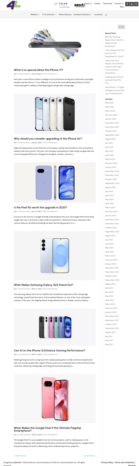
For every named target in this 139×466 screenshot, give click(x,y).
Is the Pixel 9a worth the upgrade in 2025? (40, 207)
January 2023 (110, 264)
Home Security (65, 15)
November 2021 (112, 320)
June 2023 (109, 243)
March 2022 (110, 304)
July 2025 (109, 143)
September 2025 (112, 135)
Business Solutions (82, 15)
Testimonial (107, 4)
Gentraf (17, 462)
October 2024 (111, 179)
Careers (97, 4)
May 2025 (109, 151)
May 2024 (109, 199)
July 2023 (109, 239)
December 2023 (112, 219)
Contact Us (119, 4)
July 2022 (109, 288)
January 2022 (110, 312)
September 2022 (112, 280)
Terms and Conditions (124, 462)
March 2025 (110, 159)
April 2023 (109, 252)
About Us (88, 4)
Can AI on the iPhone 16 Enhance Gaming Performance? (49, 350)
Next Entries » (90, 455)
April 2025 (109, 155)
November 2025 (112, 127)
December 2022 (112, 268)
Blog (122, 7)
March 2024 (110, 207)
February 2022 (111, 308)
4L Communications (23, 74)
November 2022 (112, 272)
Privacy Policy (107, 462)
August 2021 (110, 332)
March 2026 (110, 111)
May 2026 (109, 102)
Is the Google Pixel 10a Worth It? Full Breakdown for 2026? (114, 53)
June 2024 (109, 195)
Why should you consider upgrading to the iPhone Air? (48, 138)
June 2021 (109, 340)
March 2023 (110, 255)
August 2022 (110, 284)
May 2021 (109, 344)
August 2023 (110, 235)
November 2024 (112, 175)
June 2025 (109, 147)
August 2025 (110, 139)
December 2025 (112, 123)
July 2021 (109, 336)
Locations (98, 15)
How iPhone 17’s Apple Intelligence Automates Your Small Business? (114, 90)
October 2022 (111, 276)
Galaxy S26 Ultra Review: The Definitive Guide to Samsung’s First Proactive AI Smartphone (114, 66)
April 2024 (109, 203)
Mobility (34, 15)
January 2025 (110, 167)
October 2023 (111, 227)
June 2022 (109, 292)
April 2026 (109, 107)
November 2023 (112, 223)
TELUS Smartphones (50, 74)
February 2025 (111, 163)
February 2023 (111, 260)
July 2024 (109, 191)
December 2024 (112, 171)
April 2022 (109, 300)
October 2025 (111, 131)
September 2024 (112, 183)
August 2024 (110, 187)
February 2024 (111, 211)
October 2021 (111, 324)
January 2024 (110, 215)
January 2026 (110, 119)
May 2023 (109, 247)
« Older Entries (20, 455)
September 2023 (112, 231)
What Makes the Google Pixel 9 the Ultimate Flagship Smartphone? (47, 429)
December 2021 (112, 316)
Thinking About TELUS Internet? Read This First (114, 80)
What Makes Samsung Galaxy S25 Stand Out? (43, 285)
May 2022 (109, 296)
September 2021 (112, 328)
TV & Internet (48, 15)
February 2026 (111, 115)
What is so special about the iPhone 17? (38, 70)
